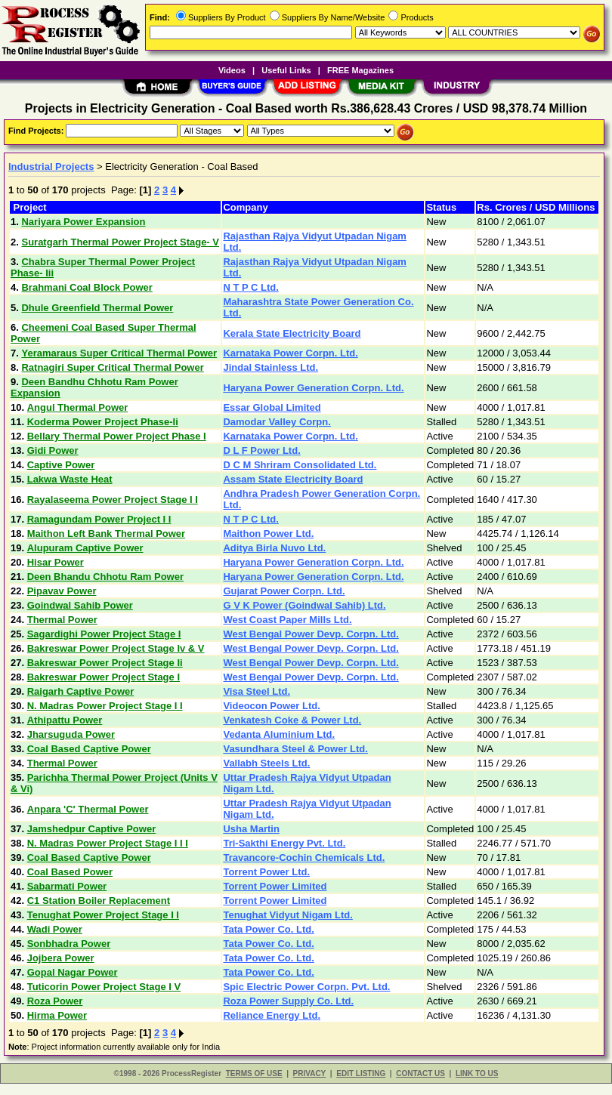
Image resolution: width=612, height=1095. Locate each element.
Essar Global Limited (271, 407)
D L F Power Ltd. (261, 450)
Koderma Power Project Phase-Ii (102, 421)
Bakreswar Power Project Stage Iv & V (116, 648)
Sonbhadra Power (69, 943)
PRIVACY (309, 1073)
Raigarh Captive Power (80, 691)
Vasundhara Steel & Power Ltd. (295, 748)
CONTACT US (420, 1073)
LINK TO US (477, 1073)
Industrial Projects (51, 166)
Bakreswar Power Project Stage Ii (105, 662)
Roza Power (55, 1001)
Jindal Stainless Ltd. (270, 367)
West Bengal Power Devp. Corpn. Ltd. (310, 634)
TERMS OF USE (254, 1073)
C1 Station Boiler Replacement (98, 900)
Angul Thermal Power (77, 407)
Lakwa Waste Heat (70, 479)
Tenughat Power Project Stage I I (103, 915)
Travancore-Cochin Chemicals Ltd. (304, 857)
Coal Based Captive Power (89, 748)
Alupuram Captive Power (85, 548)
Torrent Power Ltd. (266, 872)
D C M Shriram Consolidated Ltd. (299, 464)
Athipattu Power (65, 720)
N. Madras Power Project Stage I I (105, 705)
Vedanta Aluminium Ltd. (279, 734)
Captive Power (61, 464)
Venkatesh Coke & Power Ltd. (292, 720)
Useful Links (286, 70)
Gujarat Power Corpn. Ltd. (284, 591)
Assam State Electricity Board (293, 479)
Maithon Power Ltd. (268, 533)
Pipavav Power (62, 591)
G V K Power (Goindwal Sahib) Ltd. (304, 605)
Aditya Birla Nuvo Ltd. (274, 548)
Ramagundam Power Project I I (99, 519)
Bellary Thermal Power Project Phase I (116, 436)
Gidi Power (53, 450)
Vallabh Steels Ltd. (266, 763)
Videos (232, 70)
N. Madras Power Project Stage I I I (107, 843)
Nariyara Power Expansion (83, 221)
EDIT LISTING (360, 1073)
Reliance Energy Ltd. (271, 1015)
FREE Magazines (360, 70)
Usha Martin (251, 828)
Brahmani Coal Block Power (86, 287)
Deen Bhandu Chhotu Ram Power (105, 576)
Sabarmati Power (67, 886)
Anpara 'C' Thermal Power (88, 809)
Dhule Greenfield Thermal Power (97, 307)
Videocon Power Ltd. (271, 705)
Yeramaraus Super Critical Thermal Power (119, 353)
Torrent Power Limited (274, 886)
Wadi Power (54, 929)
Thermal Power (62, 619)
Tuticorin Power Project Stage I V (104, 986)
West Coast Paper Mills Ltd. (287, 619)
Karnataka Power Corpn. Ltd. (290, 353)
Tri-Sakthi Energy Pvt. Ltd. (284, 843)
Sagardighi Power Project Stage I (104, 634)
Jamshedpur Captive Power (91, 828)
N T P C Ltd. (250, 287)
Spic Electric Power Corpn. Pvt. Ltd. (306, 986)
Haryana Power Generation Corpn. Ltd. (313, 387)
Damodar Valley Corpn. (276, 421)
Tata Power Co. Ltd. (268, 929)
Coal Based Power (70, 872)
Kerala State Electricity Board (291, 333)
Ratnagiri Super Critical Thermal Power (112, 367)
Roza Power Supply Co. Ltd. (288, 1001)
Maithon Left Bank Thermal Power (106, 533)
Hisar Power (55, 562)
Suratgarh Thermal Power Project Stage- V (120, 242)
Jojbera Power (60, 958)
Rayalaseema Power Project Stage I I (112, 499)
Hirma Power (57, 1015)
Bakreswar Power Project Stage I (103, 677)
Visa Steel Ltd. (256, 691)
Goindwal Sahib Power (80, 605)
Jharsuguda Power (71, 734)
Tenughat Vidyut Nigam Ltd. (287, 915)
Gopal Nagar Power (72, 972)
